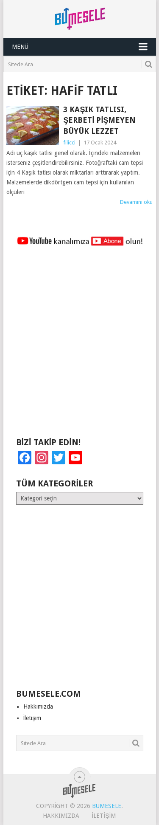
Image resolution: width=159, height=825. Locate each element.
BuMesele (106, 805)
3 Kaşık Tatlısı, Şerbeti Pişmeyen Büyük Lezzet (99, 120)
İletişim (32, 718)
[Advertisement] (79, 345)
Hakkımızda (38, 706)
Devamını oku (136, 202)
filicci (69, 142)
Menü (20, 46)
